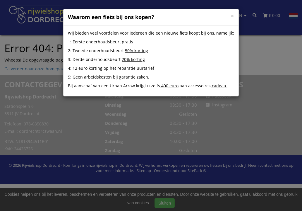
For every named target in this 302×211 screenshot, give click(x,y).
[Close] (232, 16)
